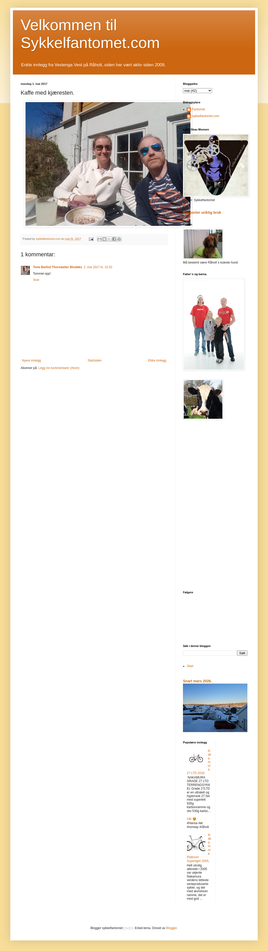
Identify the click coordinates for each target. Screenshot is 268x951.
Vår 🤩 (191, 819)
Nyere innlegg (31, 360)
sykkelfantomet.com (205, 116)
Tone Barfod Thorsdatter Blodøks (57, 267)
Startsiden (95, 360)
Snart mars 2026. (197, 681)
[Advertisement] (215, 505)
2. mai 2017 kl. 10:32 (97, 267)
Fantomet (198, 109)
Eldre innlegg (157, 360)
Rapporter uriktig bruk (202, 212)
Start (190, 666)
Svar (36, 280)
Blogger (171, 928)
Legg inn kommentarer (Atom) (58, 368)
